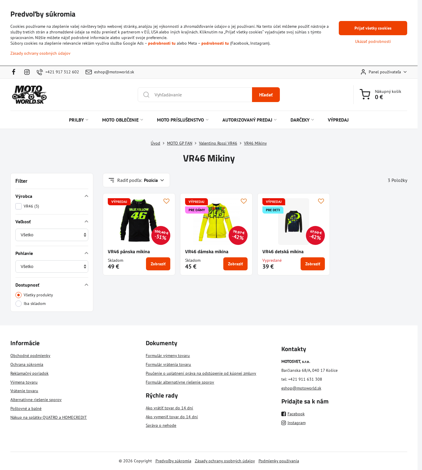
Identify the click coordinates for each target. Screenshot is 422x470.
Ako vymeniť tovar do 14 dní (172, 416)
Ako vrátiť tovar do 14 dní (169, 408)
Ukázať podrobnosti (373, 41)
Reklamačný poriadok (29, 373)
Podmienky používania (279, 460)
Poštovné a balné (25, 408)
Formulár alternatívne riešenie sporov (180, 382)
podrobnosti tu (162, 43)
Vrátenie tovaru (24, 390)
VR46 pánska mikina (129, 251)
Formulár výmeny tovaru (168, 355)
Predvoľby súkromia (173, 460)
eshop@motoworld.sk (301, 388)
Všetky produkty (34, 295)
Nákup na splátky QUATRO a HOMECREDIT (48, 417)
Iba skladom (30, 304)
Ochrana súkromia (26, 364)
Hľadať (266, 95)
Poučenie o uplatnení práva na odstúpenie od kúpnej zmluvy (201, 373)
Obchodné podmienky (30, 355)
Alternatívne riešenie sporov (36, 399)
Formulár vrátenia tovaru (168, 364)
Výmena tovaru (24, 382)
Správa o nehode (161, 425)
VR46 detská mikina (283, 251)
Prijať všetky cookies (372, 28)
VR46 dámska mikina (206, 251)
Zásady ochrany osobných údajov (225, 460)
